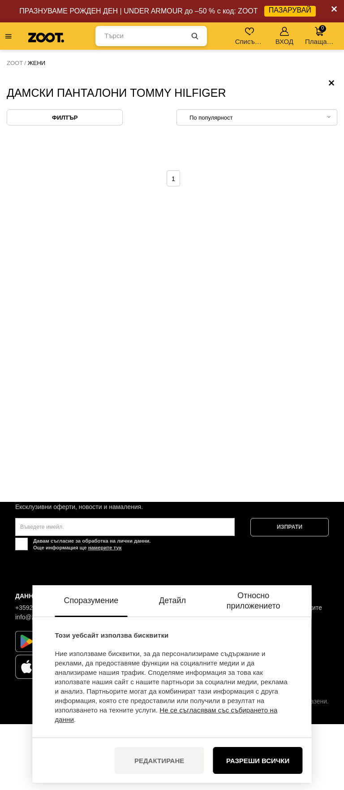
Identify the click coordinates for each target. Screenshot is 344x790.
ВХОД (284, 36)
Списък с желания (250, 36)
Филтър (64, 183)
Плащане (319, 35)
